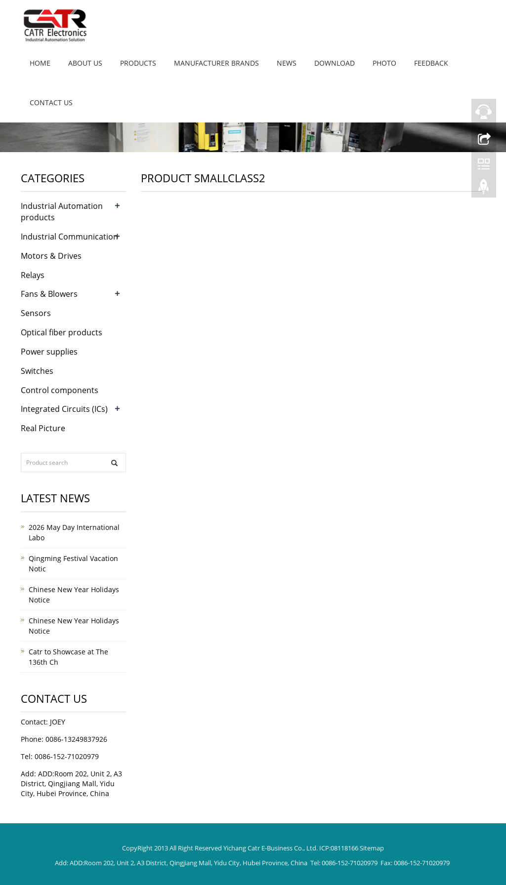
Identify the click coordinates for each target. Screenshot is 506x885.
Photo (384, 63)
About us (85, 63)
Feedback (431, 63)
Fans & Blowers (49, 293)
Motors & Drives (51, 255)
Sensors (36, 313)
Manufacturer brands (216, 63)
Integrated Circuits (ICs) (64, 408)
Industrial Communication (69, 236)
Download (334, 63)
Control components (59, 390)
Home (40, 63)
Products (138, 63)
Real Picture (43, 428)
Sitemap (372, 848)
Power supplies (49, 351)
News (286, 63)
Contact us (51, 102)
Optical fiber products (61, 332)
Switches (37, 370)
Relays (32, 275)
